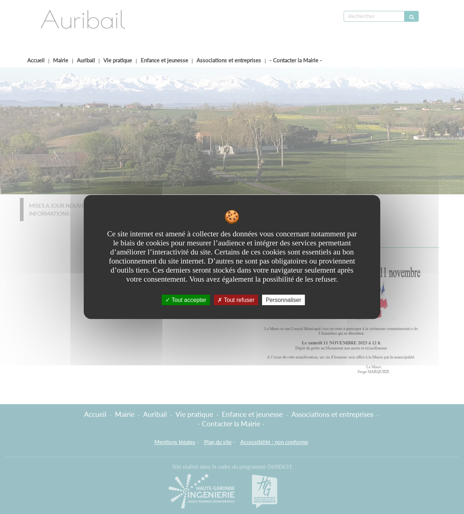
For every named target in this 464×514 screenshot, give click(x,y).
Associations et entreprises (228, 60)
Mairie (60, 60)
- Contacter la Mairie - (295, 60)
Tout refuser (236, 300)
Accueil (36, 60)
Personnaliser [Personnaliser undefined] (283, 300)
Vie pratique (117, 60)
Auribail (86, 60)
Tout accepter (185, 300)
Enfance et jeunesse (164, 60)
